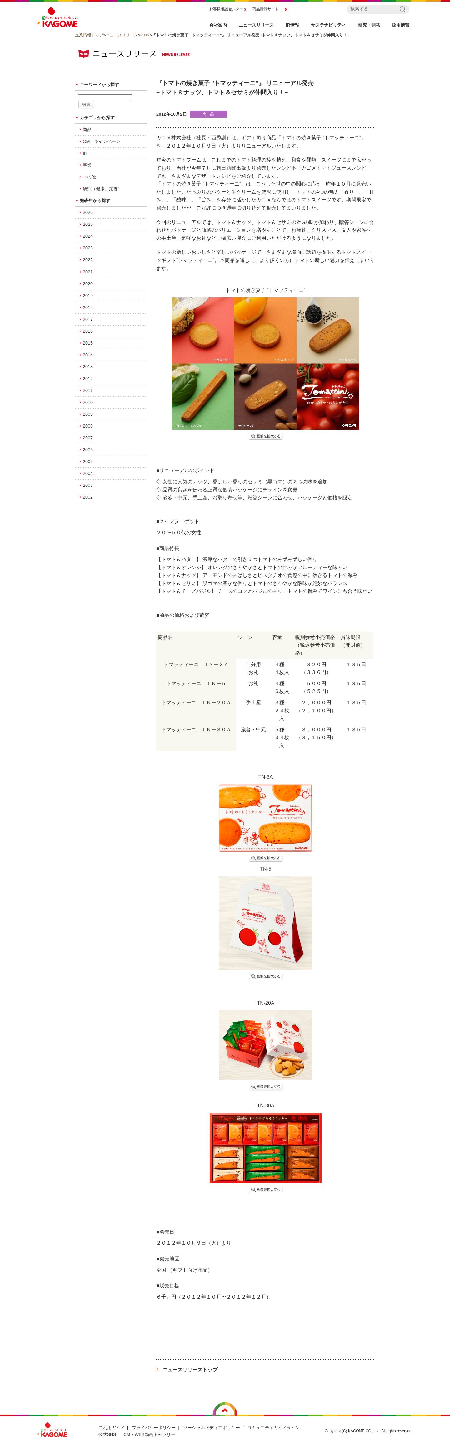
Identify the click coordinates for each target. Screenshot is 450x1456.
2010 (88, 402)
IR (85, 153)
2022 (88, 259)
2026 (88, 212)
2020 (88, 283)
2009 (88, 414)
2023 (88, 247)
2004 (88, 473)
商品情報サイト (265, 9)
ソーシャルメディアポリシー (211, 1427)
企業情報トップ (89, 35)
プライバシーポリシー (154, 1427)
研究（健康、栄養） (102, 188)
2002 (88, 497)
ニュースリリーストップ (190, 1369)
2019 (88, 295)
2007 (88, 437)
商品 (87, 129)
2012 (145, 35)
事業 (87, 164)
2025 (88, 224)
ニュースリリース (122, 35)
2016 (88, 331)
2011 (88, 390)
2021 (88, 271)
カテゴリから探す (97, 117)
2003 (88, 485)
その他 (89, 176)
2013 (88, 366)
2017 (88, 319)
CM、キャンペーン (101, 141)
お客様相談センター (226, 9)
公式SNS (107, 1434)
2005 (88, 461)
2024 (88, 236)
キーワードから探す (99, 84)
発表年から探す (95, 200)
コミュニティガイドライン (273, 1427)
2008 (88, 425)
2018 (88, 307)
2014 (88, 354)
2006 (88, 449)
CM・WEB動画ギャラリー (149, 1434)
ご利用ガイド (111, 1427)
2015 (88, 343)
